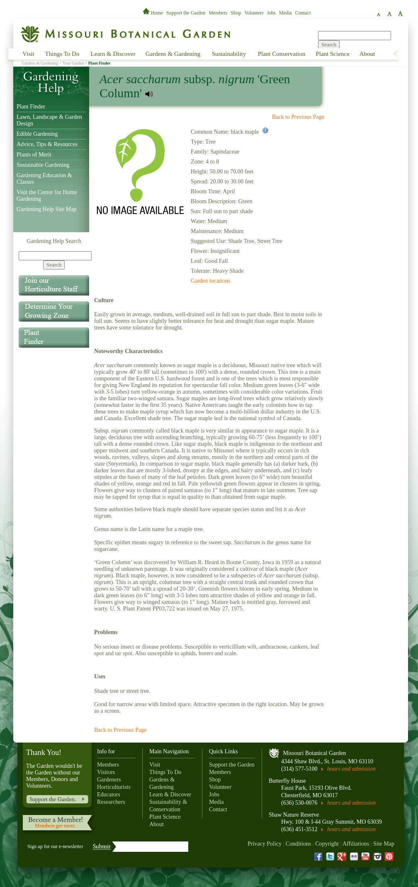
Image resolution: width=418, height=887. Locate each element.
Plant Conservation (282, 53)
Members (218, 13)
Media (285, 13)
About (367, 53)
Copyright (327, 844)
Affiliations (356, 844)
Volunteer (253, 13)
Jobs (271, 13)
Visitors (106, 772)
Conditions (298, 844)
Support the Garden (185, 13)
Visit (28, 53)
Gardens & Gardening (173, 53)
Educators (108, 794)
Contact (303, 13)
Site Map (383, 844)
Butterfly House (287, 781)
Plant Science (332, 53)
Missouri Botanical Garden (314, 753)
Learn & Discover (112, 53)
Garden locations (210, 281)
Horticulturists (114, 787)
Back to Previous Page (298, 117)
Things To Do (62, 53)
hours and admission (351, 769)
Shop (236, 13)
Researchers (111, 802)
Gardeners (109, 779)
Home (153, 13)
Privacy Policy (265, 844)
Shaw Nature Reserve (294, 815)
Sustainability (229, 53)
